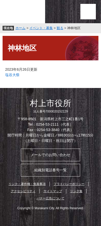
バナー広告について (50, 198)
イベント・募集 (41, 28)
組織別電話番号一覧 (50, 170)
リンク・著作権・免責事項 (27, 184)
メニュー (88, 11)
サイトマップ (53, 191)
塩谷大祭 (12, 75)
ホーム (20, 28)
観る (60, 28)
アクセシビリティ (23, 191)
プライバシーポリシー (69, 184)
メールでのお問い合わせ (50, 155)
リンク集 (76, 191)
